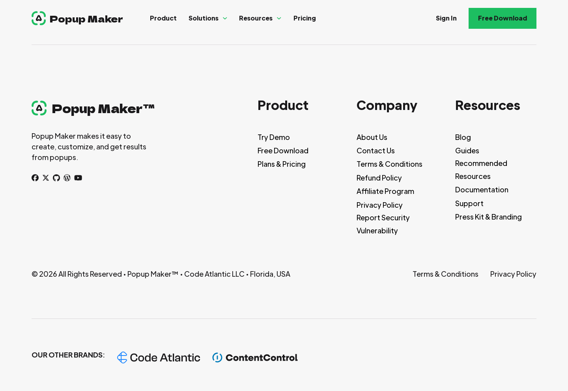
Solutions (204, 18)
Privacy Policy (380, 204)
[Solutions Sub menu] (225, 18)
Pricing (304, 18)
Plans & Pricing (282, 163)
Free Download (502, 18)
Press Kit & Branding (488, 216)
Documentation (481, 189)
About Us (372, 137)
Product (163, 18)
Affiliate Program (385, 191)
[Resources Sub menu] (279, 18)
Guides (467, 150)
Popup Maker (86, 18)
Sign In (446, 18)
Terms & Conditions (389, 163)
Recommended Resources (481, 169)
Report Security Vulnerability (383, 224)
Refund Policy (379, 177)
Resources (256, 18)
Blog (463, 137)
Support (469, 203)
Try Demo (274, 137)
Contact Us (376, 150)
